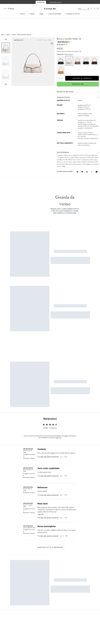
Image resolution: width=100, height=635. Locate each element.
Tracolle (14, 21)
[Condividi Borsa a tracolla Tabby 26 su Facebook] (77, 158)
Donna (3, 21)
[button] (5, 34)
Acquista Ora (78, 70)
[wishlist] (51, 30)
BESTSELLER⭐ (19, 26)
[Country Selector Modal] (4, 8)
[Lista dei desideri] (91, 8)
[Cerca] (80, 8)
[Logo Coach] (50, 8)
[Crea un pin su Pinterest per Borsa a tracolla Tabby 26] (87, 158)
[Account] (94, 8)
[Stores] (10, 8)
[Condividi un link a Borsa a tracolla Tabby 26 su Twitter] (92, 158)
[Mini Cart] (97, 8)
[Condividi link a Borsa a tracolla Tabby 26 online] (82, 158)
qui (60, 323)
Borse (8, 21)
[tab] (41, 2)
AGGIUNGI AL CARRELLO (82, 64)
